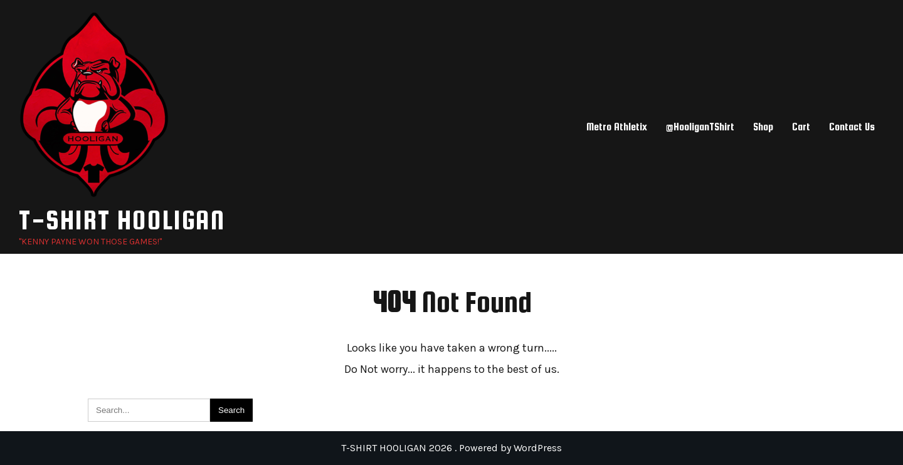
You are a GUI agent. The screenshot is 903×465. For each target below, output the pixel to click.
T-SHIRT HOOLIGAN (122, 219)
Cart (801, 127)
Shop (763, 127)
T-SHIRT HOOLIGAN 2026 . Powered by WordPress (451, 448)
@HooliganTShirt (700, 127)
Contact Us (852, 127)
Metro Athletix (616, 127)
